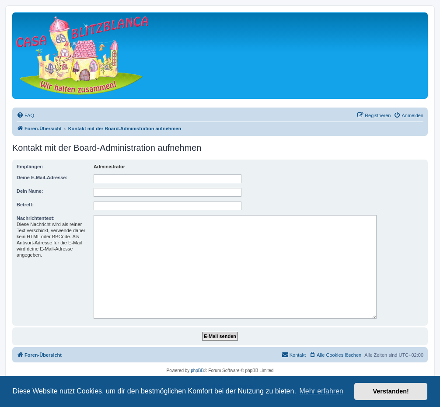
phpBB (197, 370)
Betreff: (25, 204)
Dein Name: (30, 191)
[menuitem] (25, 115)
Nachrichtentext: (36, 218)
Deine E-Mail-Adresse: (42, 177)
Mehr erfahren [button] (321, 391)
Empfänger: (30, 166)
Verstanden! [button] (391, 391)
